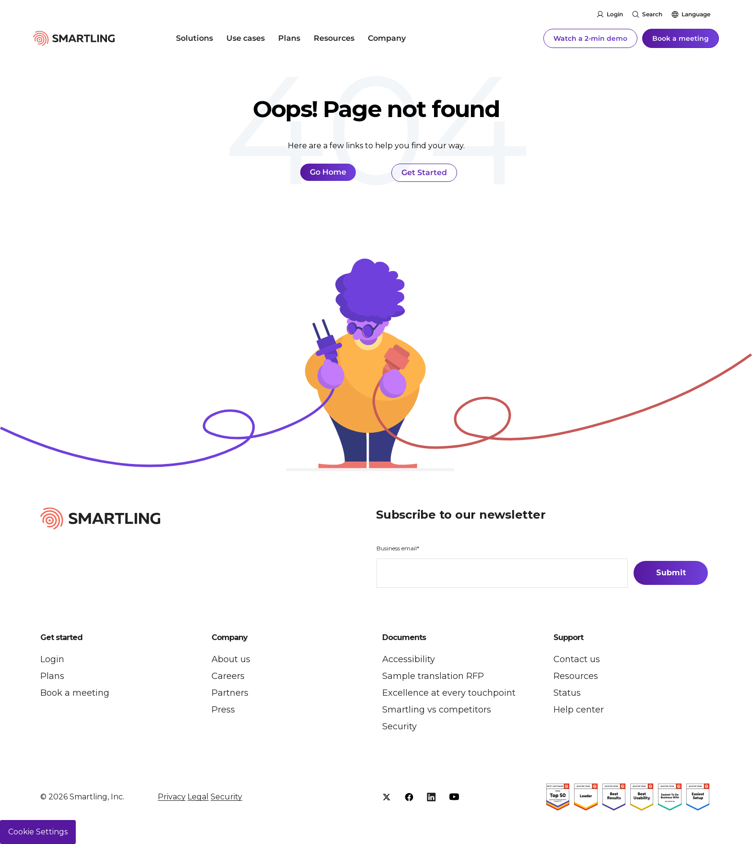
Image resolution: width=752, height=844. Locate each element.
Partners (230, 693)
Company (387, 38)
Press (223, 709)
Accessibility (408, 659)
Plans (289, 38)
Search (652, 14)
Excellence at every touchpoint (449, 693)
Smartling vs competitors (436, 709)
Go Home (328, 172)
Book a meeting (680, 38)
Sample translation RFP (433, 676)
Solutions (194, 38)
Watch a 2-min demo (590, 38)
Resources (334, 38)
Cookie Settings (38, 831)
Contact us (576, 659)
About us (231, 659)
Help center (578, 709)
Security (399, 726)
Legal (198, 796)
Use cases (245, 38)
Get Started (424, 172)
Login (615, 14)
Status (567, 693)
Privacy (172, 796)
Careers (228, 676)
